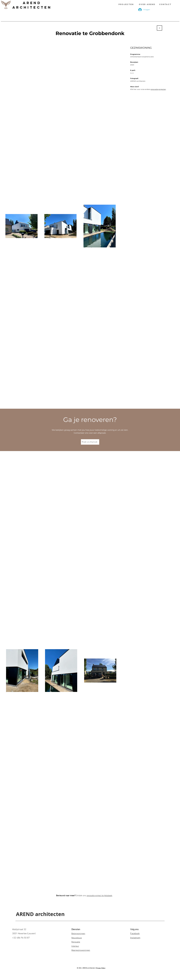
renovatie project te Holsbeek (99, 895)
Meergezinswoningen (80, 950)
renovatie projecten (158, 89)
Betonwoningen (78, 933)
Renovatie (75, 942)
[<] (159, 28)
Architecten (32, 7)
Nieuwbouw (76, 938)
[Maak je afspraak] (90, 442)
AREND (32, 3)
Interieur (75, 946)
